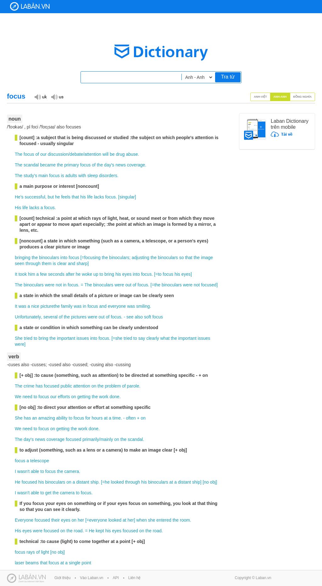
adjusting (140, 257)
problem (113, 385)
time (117, 418)
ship (95, 482)
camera (71, 471)
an (34, 418)
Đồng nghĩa (302, 96)
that (75, 196)
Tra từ (228, 76)
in (64, 284)
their (55, 520)
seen (19, 263)
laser (19, 562)
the (60, 164)
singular (127, 196)
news (120, 164)
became (48, 164)
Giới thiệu (62, 578)
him (31, 274)
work (103, 396)
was (22, 306)
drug (120, 154)
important (66, 338)
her (81, 520)
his (83, 196)
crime (29, 385)
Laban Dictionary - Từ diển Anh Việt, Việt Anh (30, 6)
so (181, 257)
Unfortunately (28, 316)
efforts (64, 396)
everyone (117, 306)
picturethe (50, 306)
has (39, 385)
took (23, 274)
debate (76, 154)
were (49, 284)
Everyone (24, 520)
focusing (92, 257)
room (185, 520)
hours (97, 418)
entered (163, 520)
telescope (39, 460)
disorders (108, 175)
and (71, 263)
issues (82, 338)
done (114, 396)
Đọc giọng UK (40, 96)
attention (92, 154)
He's (19, 196)
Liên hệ (134, 578)
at (106, 418)
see (130, 316)
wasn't (23, 471)
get (48, 492)
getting (84, 396)
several (50, 316)
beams (32, 562)
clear (62, 263)
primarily (90, 439)
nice (35, 306)
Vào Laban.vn (91, 578)
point (86, 562)
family (67, 306)
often (131, 418)
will (105, 154)
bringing (23, 257)
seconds (56, 274)
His (18, 207)
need (27, 396)
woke (87, 274)
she (119, 338)
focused (208, 284)
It (16, 274)
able (35, 471)
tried (28, 338)
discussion (58, 154)
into (64, 257)
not (59, 284)
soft (147, 316)
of (37, 154)
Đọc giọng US (57, 96)
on (94, 385)
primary (71, 164)
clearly (152, 338)
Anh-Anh (280, 96)
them (47, 263)
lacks (99, 196)
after (70, 274)
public (66, 385)
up (95, 274)
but (51, 196)
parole (133, 385)
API (116, 578)
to (101, 274)
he (57, 196)
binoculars (49, 257)
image (207, 257)
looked (117, 482)
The (18, 154)
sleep (92, 175)
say (141, 338)
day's (109, 164)
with (82, 175)
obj (213, 482)
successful (35, 196)
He (17, 482)
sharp (81, 263)
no (206, 482)
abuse (132, 154)
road (78, 530)
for (87, 418)
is (62, 175)
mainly (106, 439)
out (128, 284)
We (18, 396)
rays (30, 552)
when (141, 520)
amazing (46, 418)
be (112, 154)
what (165, 338)
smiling (143, 306)
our (43, 154)
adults (71, 175)
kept (100, 530)
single (74, 562)
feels (65, 196)
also (139, 316)
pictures (78, 316)
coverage (136, 164)
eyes (127, 274)
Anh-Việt (260, 96)
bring (109, 274)
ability (62, 418)
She (19, 338)
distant (82, 482)
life (90, 196)
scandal (31, 164)
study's (30, 175)
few (43, 274)
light (45, 552)
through (32, 263)
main (43, 175)
